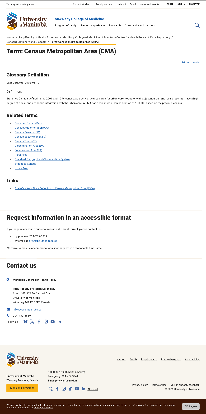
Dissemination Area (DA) (30, 145)
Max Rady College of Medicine (79, 19)
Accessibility (192, 359)
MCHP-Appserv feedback (185, 384)
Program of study (65, 25)
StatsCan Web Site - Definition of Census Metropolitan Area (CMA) (55, 188)
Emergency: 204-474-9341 (63, 376)
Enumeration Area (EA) (28, 150)
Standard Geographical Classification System (42, 159)
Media (133, 359)
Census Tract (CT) (26, 141)
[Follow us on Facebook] (39, 321)
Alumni (122, 4)
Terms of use (159, 384)
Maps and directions (22, 388)
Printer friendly (191, 62)
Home (10, 37)
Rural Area (21, 154)
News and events (149, 4)
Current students (82, 4)
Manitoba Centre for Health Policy (125, 37)
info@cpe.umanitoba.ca (42, 240)
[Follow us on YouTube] (52, 321)
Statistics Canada (25, 163)
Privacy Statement (43, 407)
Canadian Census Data (28, 123)
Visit (170, 4)
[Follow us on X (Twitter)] (32, 321)
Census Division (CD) (27, 132)
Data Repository (160, 37)
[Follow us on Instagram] (45, 321)
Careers (121, 359)
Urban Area (21, 168)
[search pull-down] (197, 25)
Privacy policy (140, 384)
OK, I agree (191, 406)
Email (133, 4)
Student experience (92, 25)
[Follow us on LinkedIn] (59, 321)
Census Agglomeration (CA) (32, 127)
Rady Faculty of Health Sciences (38, 37)
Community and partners (140, 25)
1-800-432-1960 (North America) (66, 372)
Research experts (171, 359)
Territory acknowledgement (20, 4)
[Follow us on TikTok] (70, 388)
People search (149, 359)
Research (115, 25)
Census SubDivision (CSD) (30, 136)
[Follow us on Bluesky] (25, 321)
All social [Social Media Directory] (93, 389)
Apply (181, 4)
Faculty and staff (105, 4)
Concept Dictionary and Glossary (26, 41)
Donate (194, 4)
